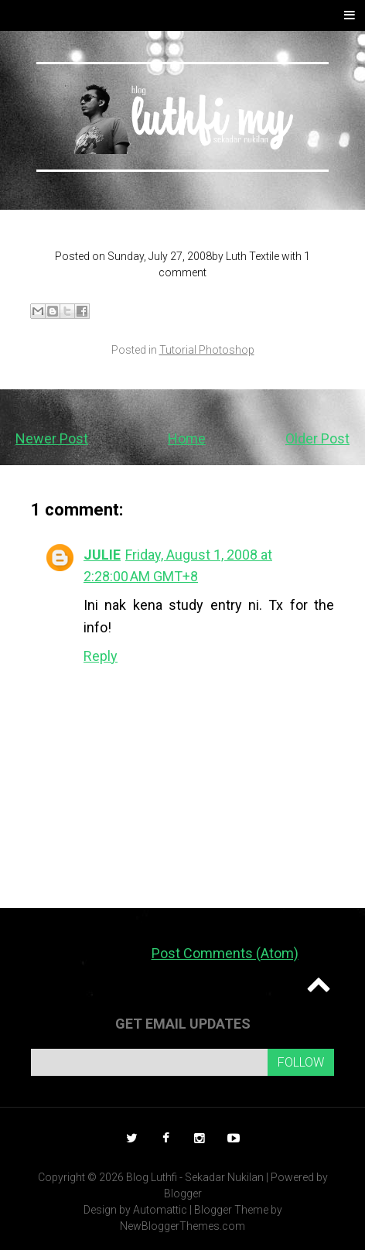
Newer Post (51, 438)
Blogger (183, 1193)
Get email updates (183, 1023)
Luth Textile (252, 256)
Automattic (160, 1210)
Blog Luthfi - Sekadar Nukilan (195, 1177)
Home (187, 438)
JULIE (102, 554)
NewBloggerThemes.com (182, 1226)
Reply (101, 656)
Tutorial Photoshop (206, 350)
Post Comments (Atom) (225, 953)
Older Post (317, 438)
